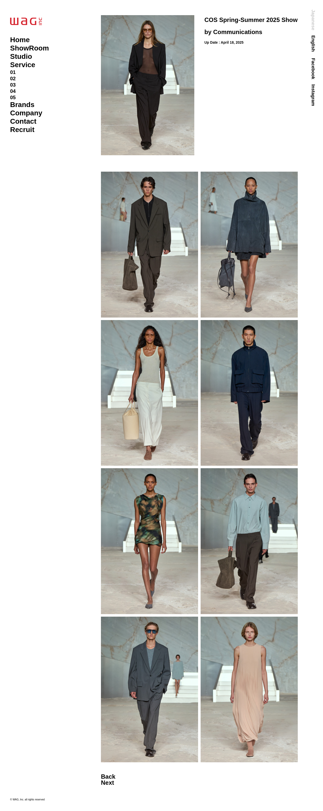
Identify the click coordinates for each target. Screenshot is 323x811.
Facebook (313, 68)
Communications (237, 32)
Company (26, 113)
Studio (21, 56)
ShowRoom (29, 48)
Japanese (313, 20)
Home (20, 40)
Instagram (313, 95)
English (313, 43)
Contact (23, 121)
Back (108, 776)
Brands (22, 105)
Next (107, 782)
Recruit (22, 130)
